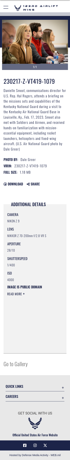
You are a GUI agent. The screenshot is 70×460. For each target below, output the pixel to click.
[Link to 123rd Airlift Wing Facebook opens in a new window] (25, 445)
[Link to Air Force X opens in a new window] (45, 445)
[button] (6, 8)
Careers (12, 396)
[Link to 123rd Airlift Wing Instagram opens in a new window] (35, 445)
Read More (15, 294)
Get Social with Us (35, 413)
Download (13, 184)
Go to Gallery (16, 364)
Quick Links (14, 386)
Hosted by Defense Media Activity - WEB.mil (35, 455)
